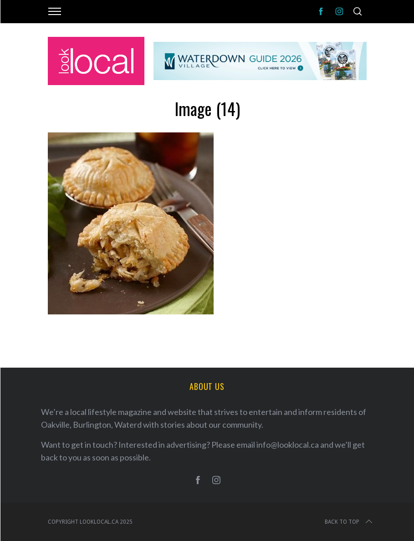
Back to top (349, 522)
